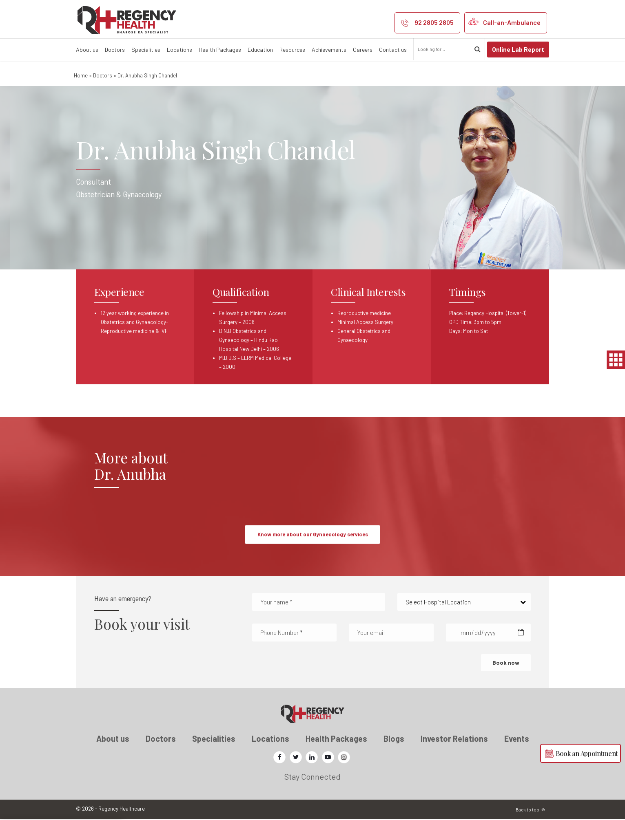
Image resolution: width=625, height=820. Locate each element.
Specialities (145, 49)
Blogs (393, 739)
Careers (362, 49)
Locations (179, 49)
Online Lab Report (518, 49)
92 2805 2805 (434, 22)
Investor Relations (454, 739)
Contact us (393, 49)
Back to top (527, 810)
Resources (292, 49)
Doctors (115, 49)
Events (516, 739)
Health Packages (220, 49)
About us (87, 49)
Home (81, 75)
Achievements (329, 49)
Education (260, 49)
